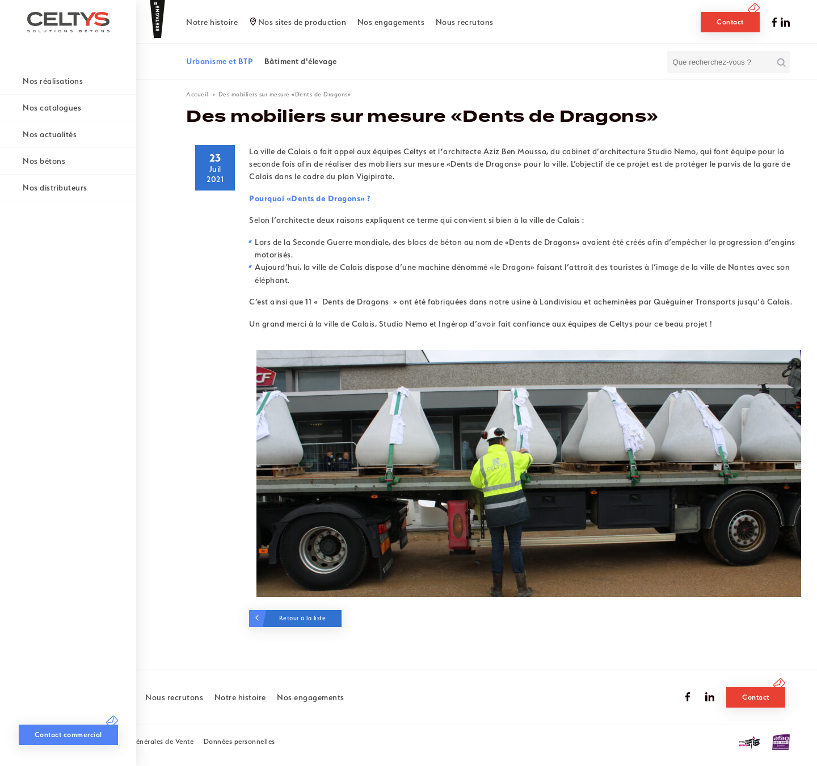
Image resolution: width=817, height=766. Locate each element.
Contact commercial (68, 734)
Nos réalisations (53, 81)
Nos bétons (44, 161)
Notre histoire (212, 22)
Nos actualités (50, 134)
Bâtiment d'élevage (300, 61)
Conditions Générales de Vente (143, 741)
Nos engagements (391, 22)
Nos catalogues (52, 108)
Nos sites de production (302, 22)
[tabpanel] (528, 473)
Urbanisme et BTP (219, 61)
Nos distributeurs (55, 188)
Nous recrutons (465, 22)
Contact (730, 22)
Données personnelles (239, 741)
